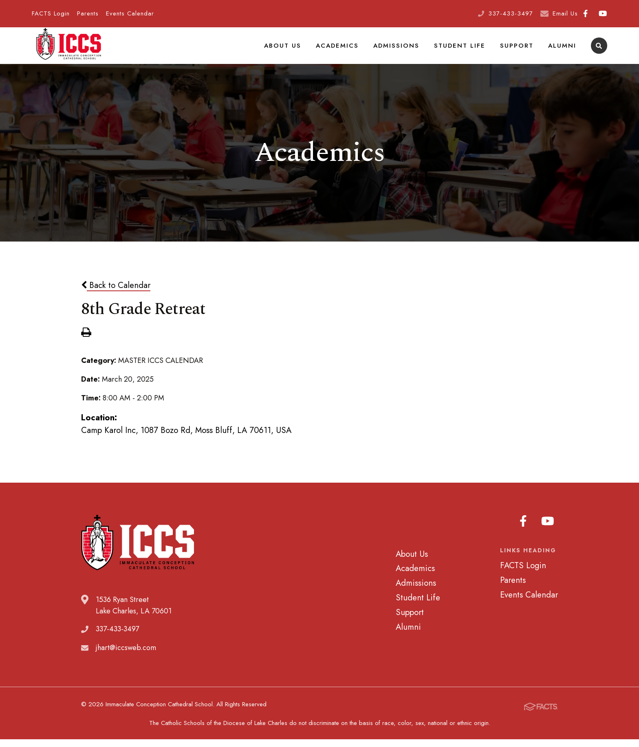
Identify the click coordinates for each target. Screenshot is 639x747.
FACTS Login (51, 13)
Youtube (603, 13)
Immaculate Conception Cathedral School (68, 51)
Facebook (585, 13)
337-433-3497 (510, 13)
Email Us (565, 13)
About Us (295, 50)
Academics (348, 50)
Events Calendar (130, 13)
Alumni (563, 50)
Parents (88, 13)
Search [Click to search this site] (599, 51)
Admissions (405, 50)
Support (519, 50)
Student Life (465, 50)
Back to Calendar (115, 295)
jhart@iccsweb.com (126, 658)
